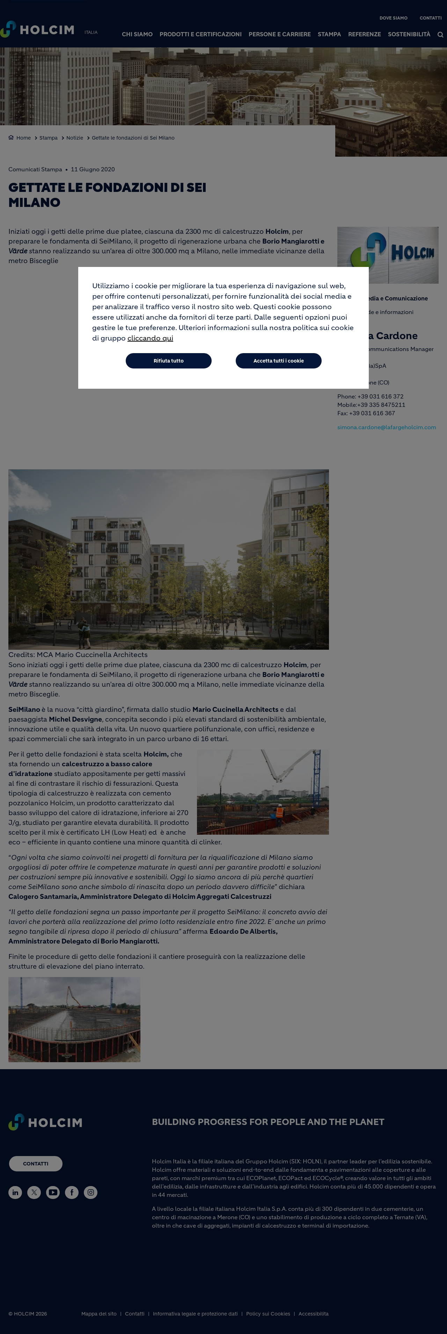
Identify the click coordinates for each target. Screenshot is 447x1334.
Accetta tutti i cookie (279, 364)
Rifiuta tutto (169, 364)
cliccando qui (150, 341)
